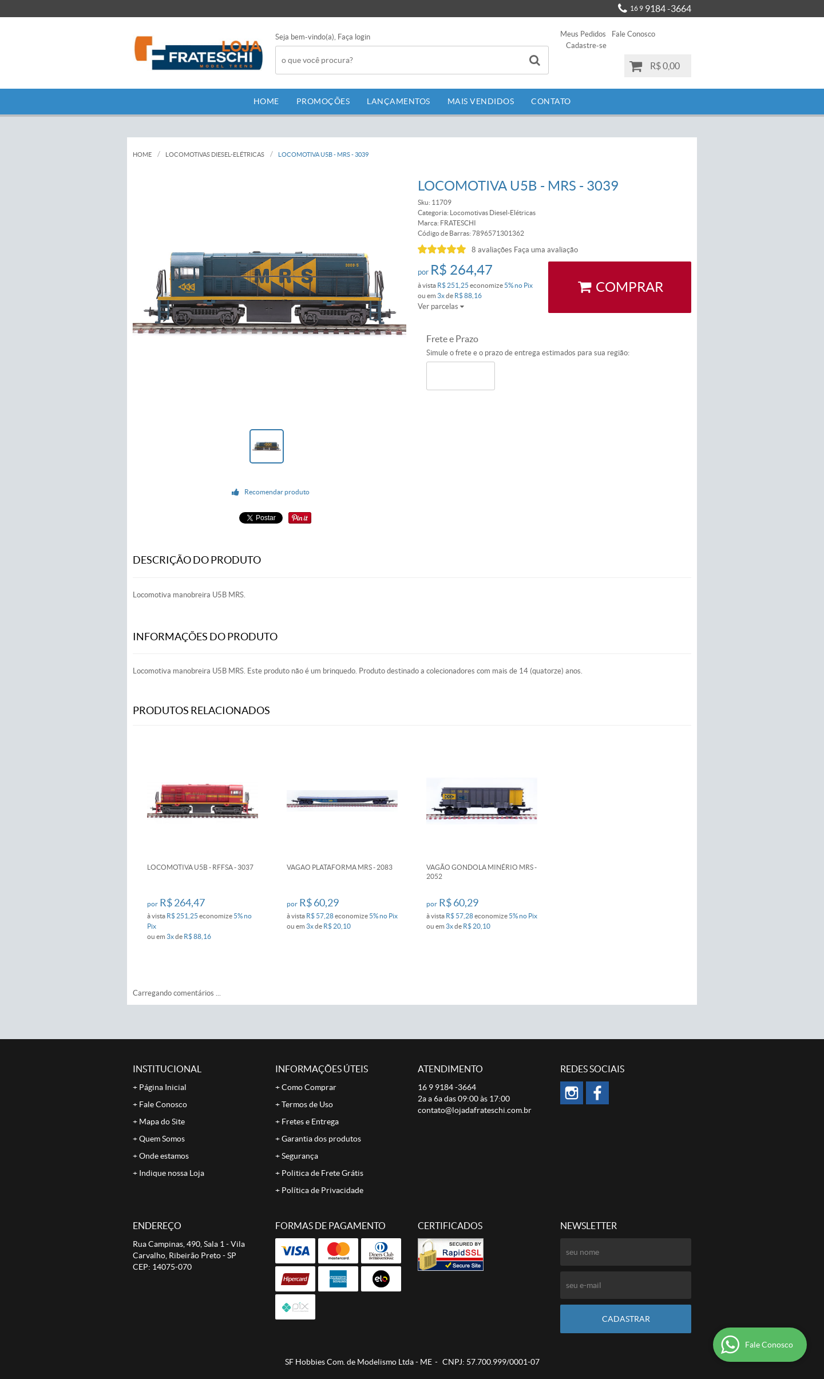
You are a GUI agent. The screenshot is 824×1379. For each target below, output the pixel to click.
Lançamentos (398, 101)
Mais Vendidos (480, 101)
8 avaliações (492, 249)
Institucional (167, 1069)
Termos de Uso (307, 1104)
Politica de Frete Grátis (322, 1173)
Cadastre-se (586, 45)
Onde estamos (164, 1155)
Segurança (300, 1155)
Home (266, 101)
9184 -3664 (660, 8)
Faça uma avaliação (546, 249)
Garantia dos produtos (321, 1138)
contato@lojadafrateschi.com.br (475, 1110)
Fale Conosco (633, 34)
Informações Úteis (321, 1069)
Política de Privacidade (322, 1190)
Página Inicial (163, 1087)
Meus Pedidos (583, 34)
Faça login (354, 37)
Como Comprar (309, 1087)
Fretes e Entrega (310, 1121)
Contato (551, 101)
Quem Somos (162, 1138)
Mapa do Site (162, 1121)
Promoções (323, 101)
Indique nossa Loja (171, 1173)
